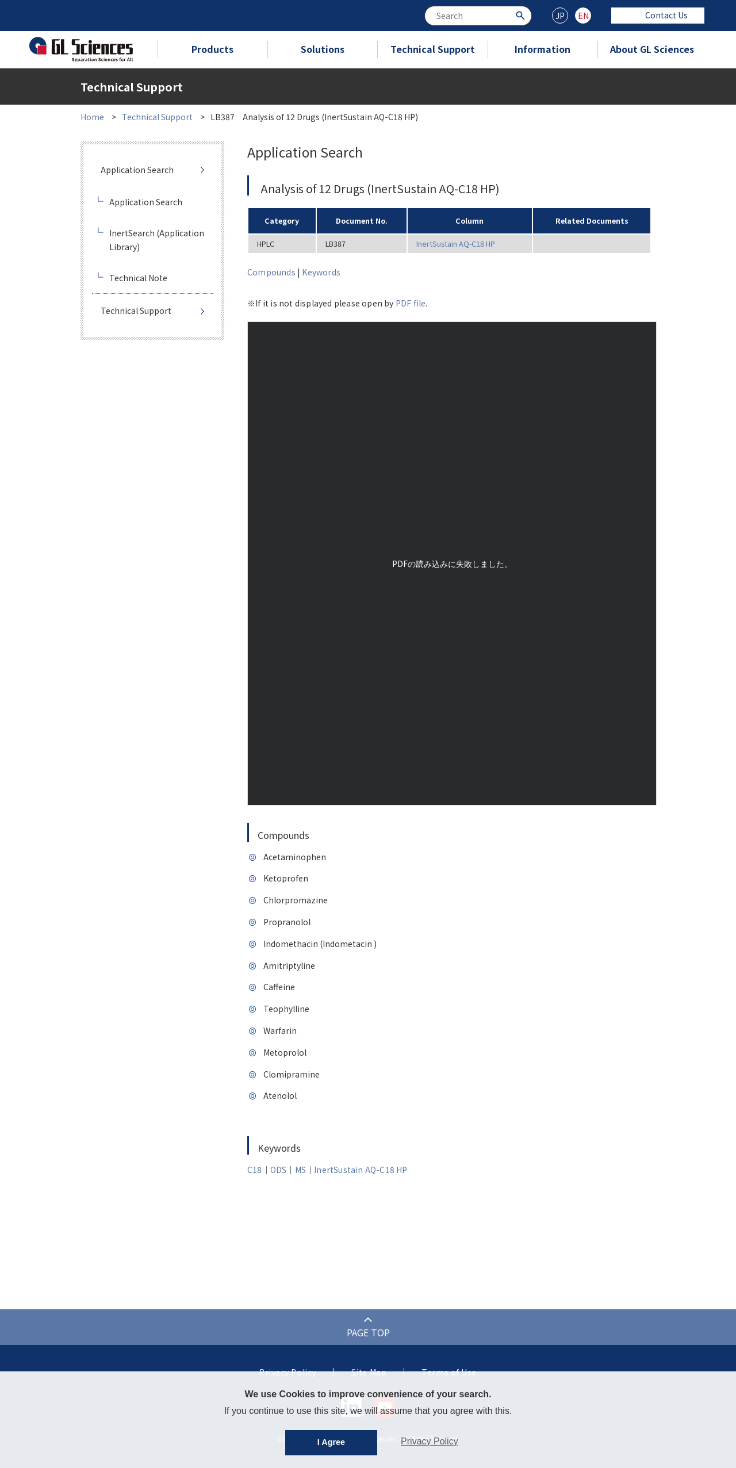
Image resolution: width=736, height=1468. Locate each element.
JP (560, 15)
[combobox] (478, 16)
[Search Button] (522, 15)
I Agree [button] (331, 1442)
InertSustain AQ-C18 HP (455, 243)
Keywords (321, 272)
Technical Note (138, 277)
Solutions (322, 49)
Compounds (271, 272)
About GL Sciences (652, 49)
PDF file (411, 303)
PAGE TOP (368, 1332)
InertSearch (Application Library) (156, 239)
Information (542, 49)
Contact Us (658, 15)
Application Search (137, 169)
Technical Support (432, 49)
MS (300, 1169)
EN (583, 15)
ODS (278, 1169)
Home (92, 116)
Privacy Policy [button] (429, 1441)
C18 (254, 1169)
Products (212, 49)
